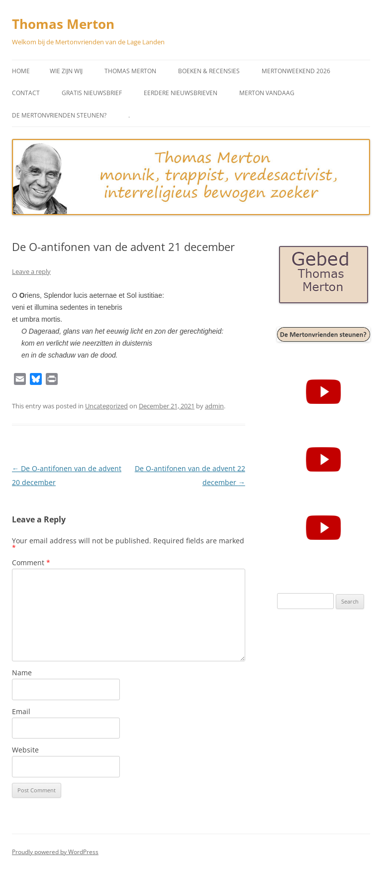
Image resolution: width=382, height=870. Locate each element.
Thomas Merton (63, 24)
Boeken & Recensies (209, 71)
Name (22, 672)
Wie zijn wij (66, 71)
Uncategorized (106, 405)
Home (21, 71)
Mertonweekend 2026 (296, 71)
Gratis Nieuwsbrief (92, 93)
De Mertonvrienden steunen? (59, 115)
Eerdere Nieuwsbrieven (180, 93)
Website (25, 749)
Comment (31, 562)
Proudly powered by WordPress (55, 852)
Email (21, 711)
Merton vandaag (266, 93)
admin (214, 405)
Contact (26, 93)
